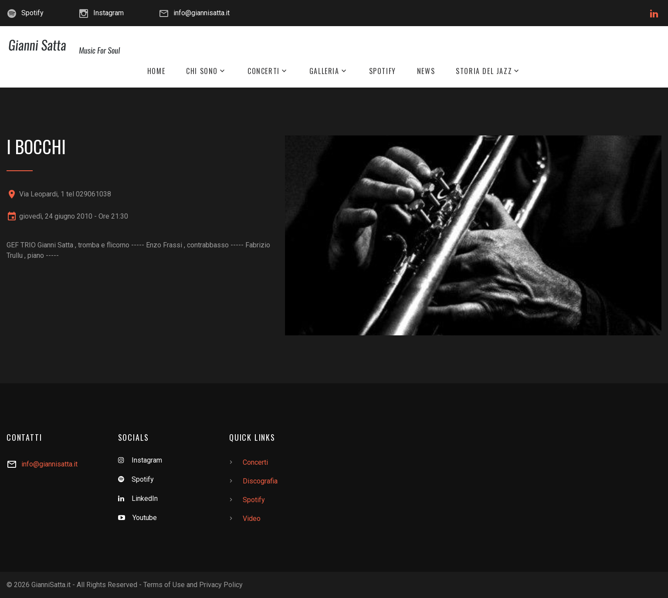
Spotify (32, 13)
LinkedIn (145, 498)
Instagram (108, 13)
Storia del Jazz (484, 71)
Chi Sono (202, 71)
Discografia (260, 481)
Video (252, 518)
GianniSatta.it (51, 585)
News (426, 71)
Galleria (324, 71)
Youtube (144, 518)
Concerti (264, 71)
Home (156, 71)
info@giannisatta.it (201, 13)
